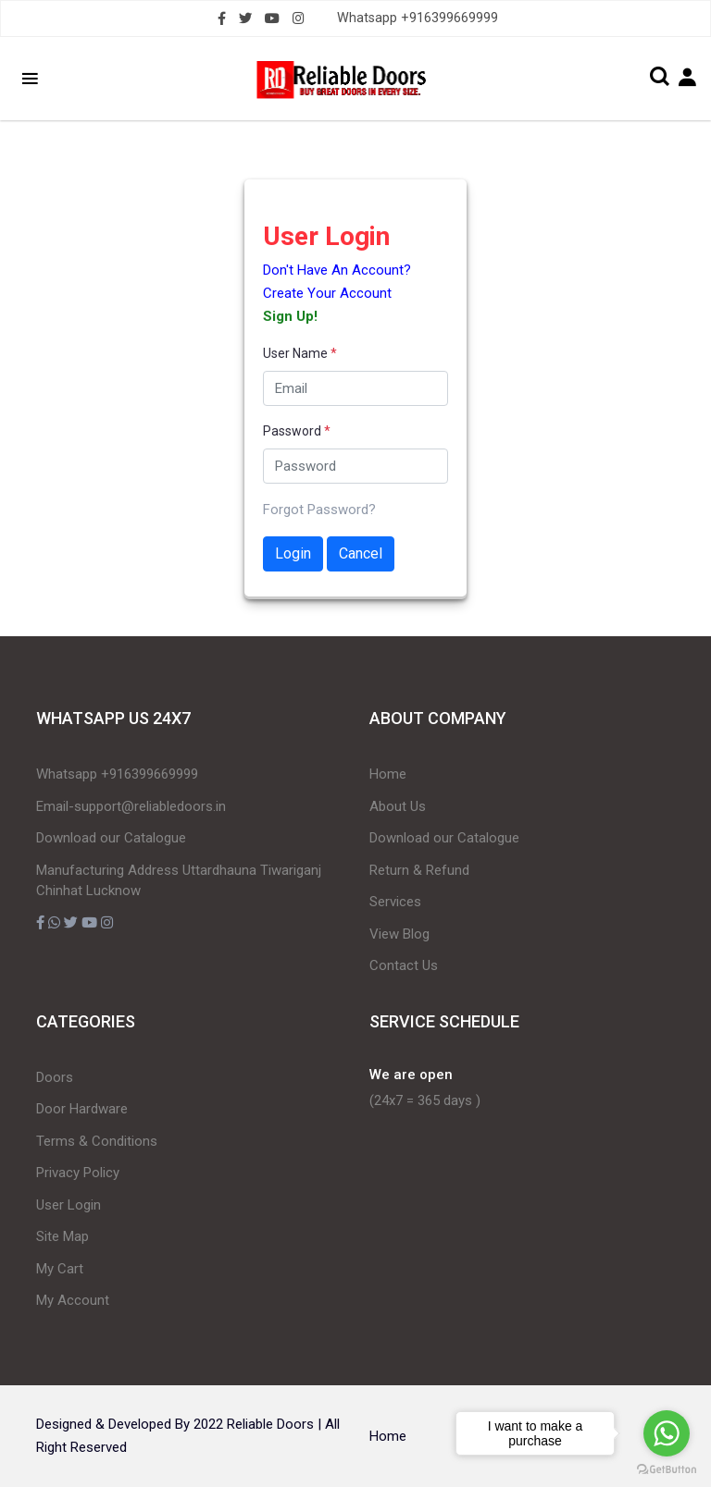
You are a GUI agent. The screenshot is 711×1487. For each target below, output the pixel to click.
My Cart (59, 1268)
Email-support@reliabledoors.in (131, 806)
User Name (300, 353)
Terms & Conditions (96, 1141)
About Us (397, 806)
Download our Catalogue (111, 838)
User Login (68, 1205)
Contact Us (403, 965)
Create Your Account (327, 293)
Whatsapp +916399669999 (417, 18)
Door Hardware (82, 1108)
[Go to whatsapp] (666, 1433)
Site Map (62, 1236)
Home (387, 774)
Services (395, 901)
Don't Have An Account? (337, 270)
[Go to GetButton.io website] (666, 1468)
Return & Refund (419, 870)
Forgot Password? (319, 509)
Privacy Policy (77, 1172)
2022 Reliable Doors (253, 1424)
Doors (54, 1077)
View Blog (399, 934)
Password (297, 431)
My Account (72, 1300)
